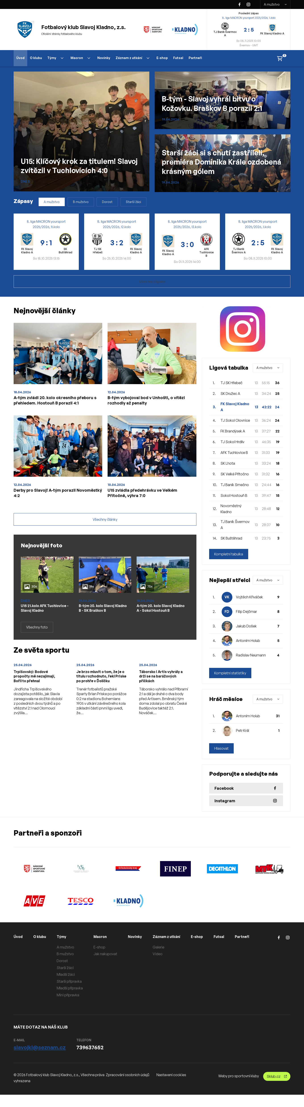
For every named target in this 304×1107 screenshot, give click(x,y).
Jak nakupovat (109, 954)
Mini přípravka (71, 995)
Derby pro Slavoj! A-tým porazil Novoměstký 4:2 (53, 506)
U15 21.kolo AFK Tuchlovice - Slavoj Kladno (39, 627)
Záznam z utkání (132, 58)
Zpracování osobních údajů (127, 1087)
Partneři (195, 58)
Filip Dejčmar (246, 611)
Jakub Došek (246, 626)
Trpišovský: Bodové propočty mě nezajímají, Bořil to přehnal (37, 700)
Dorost (107, 202)
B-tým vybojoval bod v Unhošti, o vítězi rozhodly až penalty (149, 402)
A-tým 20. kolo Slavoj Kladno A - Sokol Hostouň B (157, 627)
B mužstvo (81, 202)
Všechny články (105, 535)
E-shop (162, 58)
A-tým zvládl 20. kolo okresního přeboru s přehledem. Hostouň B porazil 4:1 (55, 405)
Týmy (55, 58)
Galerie (163, 947)
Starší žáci (133, 202)
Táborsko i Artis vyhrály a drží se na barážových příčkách (162, 700)
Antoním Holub (248, 640)
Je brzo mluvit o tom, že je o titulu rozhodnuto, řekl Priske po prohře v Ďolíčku (100, 702)
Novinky (103, 58)
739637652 (90, 1059)
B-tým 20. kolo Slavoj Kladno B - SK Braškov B (102, 625)
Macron (80, 58)
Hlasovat (221, 748)
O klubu (36, 58)
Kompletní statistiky (230, 673)
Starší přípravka (72, 981)
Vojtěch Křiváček (249, 597)
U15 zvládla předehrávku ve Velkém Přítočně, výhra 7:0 (152, 506)
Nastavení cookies (171, 1087)
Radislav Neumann (251, 655)
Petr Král (242, 730)
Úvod (20, 58)
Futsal (178, 58)
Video (163, 954)
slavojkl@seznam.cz (40, 1059)
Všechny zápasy (152, 281)
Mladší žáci (69, 974)
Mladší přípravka (73, 988)
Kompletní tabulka (228, 554)
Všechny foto (37, 650)
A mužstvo (275, 4)
